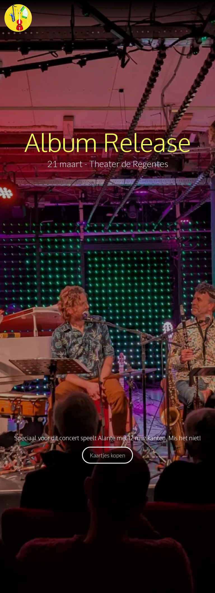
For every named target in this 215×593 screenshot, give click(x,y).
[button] (18, 18)
